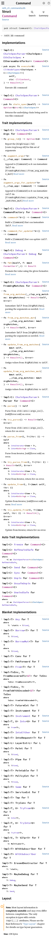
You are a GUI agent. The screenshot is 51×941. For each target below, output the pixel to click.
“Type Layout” (29, 923)
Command (23, 3)
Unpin (17, 578)
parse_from (14, 436)
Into (13, 448)
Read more (18, 173)
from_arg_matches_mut (21, 317)
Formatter (10, 266)
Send (17, 567)
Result (14, 82)
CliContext (22, 79)
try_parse (14, 419)
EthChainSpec (12, 57)
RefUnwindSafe (23, 549)
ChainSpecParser (14, 53)
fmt (10, 262)
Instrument (22, 716)
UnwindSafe (21, 592)
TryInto (25, 823)
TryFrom (25, 808)
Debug (19, 250)
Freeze (18, 544)
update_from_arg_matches (23, 344)
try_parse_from (17, 462)
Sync (17, 572)
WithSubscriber (25, 854)
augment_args (16, 155)
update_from (15, 484)
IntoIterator (17, 445)
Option (8, 107)
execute (26, 66)
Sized (25, 625)
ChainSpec (14, 72)
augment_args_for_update (19, 182)
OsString (21, 448)
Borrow (19, 630)
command (12, 217)
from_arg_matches (14, 294)
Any (17, 619)
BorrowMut (22, 641)
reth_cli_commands (12, 8)
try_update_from (18, 509)
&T (28, 675)
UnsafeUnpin (22, 583)
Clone (32, 448)
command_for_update (20, 231)
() (21, 82)
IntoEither (22, 732)
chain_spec (20, 104)
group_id (13, 139)
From (18, 666)
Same (18, 786)
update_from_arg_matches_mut (22, 371)
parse (11, 406)
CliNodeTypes (12, 69)
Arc (16, 107)
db (24, 8)
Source (5, 19)
